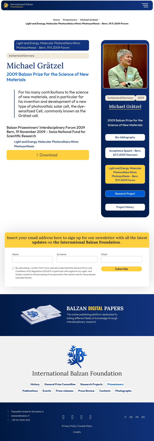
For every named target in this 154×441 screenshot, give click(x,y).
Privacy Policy (69, 425)
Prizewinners (70, 19)
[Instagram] (81, 417)
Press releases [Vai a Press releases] (64, 391)
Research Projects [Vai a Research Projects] (91, 384)
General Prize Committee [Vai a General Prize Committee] (60, 384)
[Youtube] (90, 417)
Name (15, 254)
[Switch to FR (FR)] (137, 417)
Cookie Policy (85, 425)
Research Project (125, 193)
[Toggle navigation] (144, 5)
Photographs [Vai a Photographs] (123, 391)
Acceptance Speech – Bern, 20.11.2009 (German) (125, 152)
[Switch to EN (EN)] (143, 417)
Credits (77, 431)
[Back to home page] (7, 5)
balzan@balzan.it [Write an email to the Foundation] (20, 415)
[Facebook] (63, 417)
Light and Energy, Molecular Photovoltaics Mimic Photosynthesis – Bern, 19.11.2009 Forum (125, 174)
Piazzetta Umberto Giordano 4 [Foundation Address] (27, 411)
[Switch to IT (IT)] (125, 417)
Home (56, 19)
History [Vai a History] (35, 384)
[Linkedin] (72, 417)
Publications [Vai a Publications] (30, 391)
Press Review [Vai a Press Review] (86, 391)
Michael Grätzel (89, 19)
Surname (61, 254)
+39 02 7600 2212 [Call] (20, 419)
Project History (125, 207)
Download (48, 154)
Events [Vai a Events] (47, 391)
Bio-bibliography (125, 137)
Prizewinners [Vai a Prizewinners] (115, 384)
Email (104, 254)
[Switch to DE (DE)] (131, 417)
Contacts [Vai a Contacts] (105, 391)
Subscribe (121, 269)
